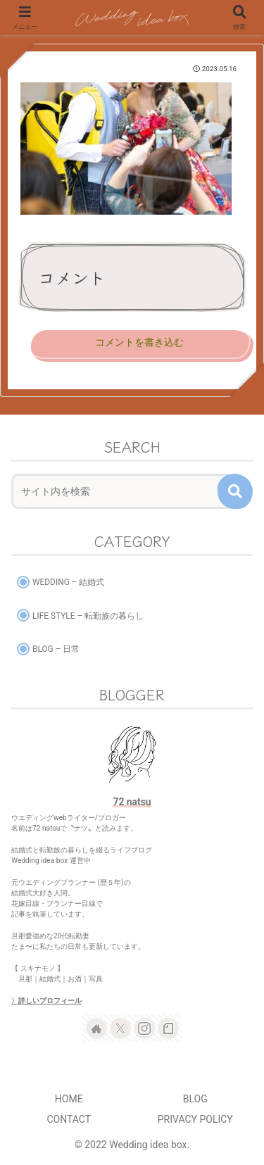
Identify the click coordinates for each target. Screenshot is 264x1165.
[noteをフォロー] (168, 1028)
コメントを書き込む (139, 342)
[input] (122, 491)
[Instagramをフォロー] (144, 1028)
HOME (69, 1098)
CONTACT (68, 1119)
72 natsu (132, 801)
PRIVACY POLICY (195, 1119)
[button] (235, 491)
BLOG (195, 1098)
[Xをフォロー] (120, 1028)
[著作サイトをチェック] (96, 1028)
